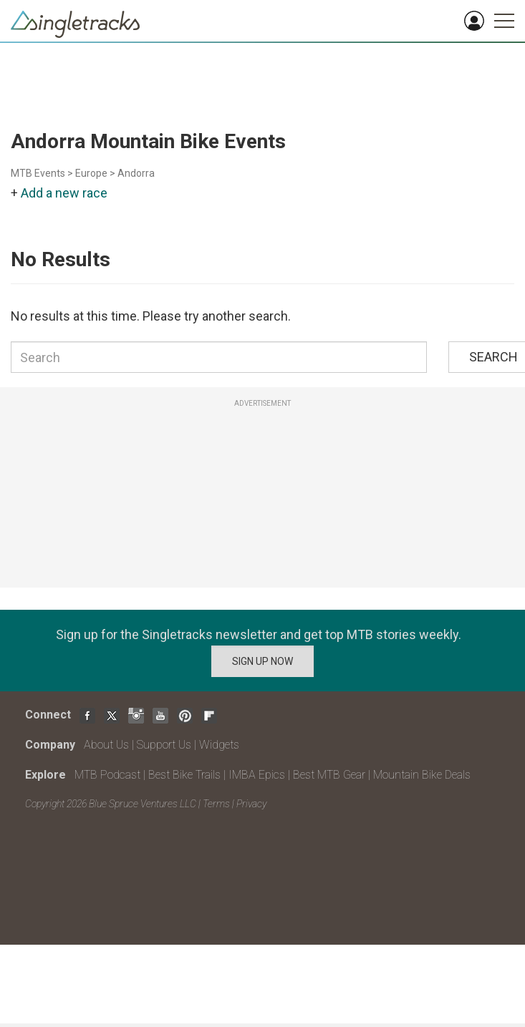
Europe (91, 173)
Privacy (251, 803)
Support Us (164, 744)
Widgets (219, 744)
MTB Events (38, 173)
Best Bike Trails (184, 775)
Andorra (136, 173)
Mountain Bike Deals (422, 775)
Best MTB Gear (329, 775)
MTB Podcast (107, 775)
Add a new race (64, 192)
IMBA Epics (256, 775)
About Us (106, 744)
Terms (216, 803)
